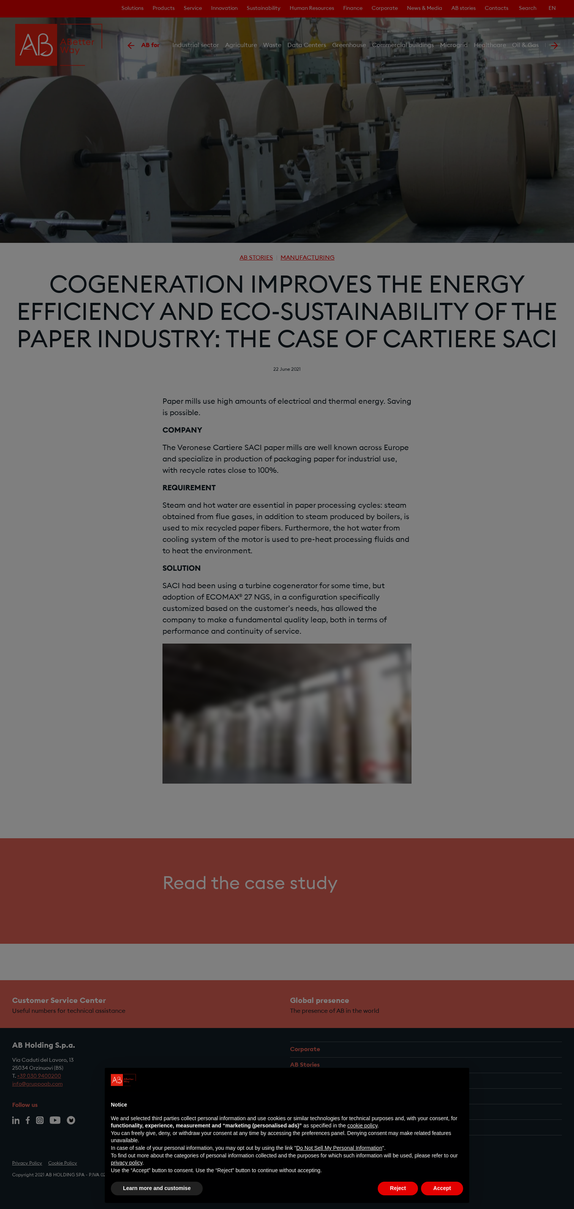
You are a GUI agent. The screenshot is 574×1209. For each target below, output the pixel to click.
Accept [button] (442, 1188)
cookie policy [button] (362, 1125)
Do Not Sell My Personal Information (339, 1148)
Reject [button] (398, 1188)
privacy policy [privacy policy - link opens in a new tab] (126, 1163)
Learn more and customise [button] (157, 1188)
